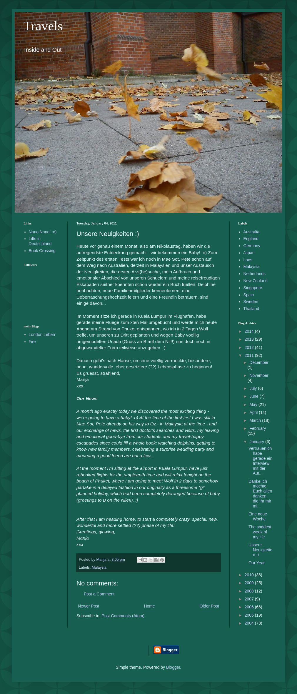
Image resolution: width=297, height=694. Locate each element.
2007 (250, 599)
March (255, 420)
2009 (250, 582)
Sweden (250, 301)
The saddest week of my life (259, 532)
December (258, 362)
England (250, 238)
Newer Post (88, 606)
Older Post (209, 606)
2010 (250, 574)
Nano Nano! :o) (43, 231)
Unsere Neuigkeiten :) (260, 549)
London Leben (42, 334)
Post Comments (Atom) (123, 615)
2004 (250, 623)
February (257, 428)
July (253, 388)
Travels (43, 26)
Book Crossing (42, 250)
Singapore (252, 287)
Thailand (251, 308)
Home (149, 606)
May (253, 404)
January (257, 441)
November (258, 375)
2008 (250, 591)
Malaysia (99, 567)
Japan (249, 252)
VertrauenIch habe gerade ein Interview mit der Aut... (260, 460)
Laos (247, 259)
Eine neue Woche (257, 516)
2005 (250, 615)
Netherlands (254, 273)
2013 (250, 339)
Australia (251, 231)
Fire (32, 341)
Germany (252, 245)
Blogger (173, 667)
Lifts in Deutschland (40, 241)
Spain (248, 294)
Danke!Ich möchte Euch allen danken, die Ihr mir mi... (260, 493)
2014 (250, 331)
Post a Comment (99, 594)
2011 (250, 355)
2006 (250, 607)
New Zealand (255, 280)
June (254, 396)
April (254, 412)
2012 (250, 347)
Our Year (256, 562)
